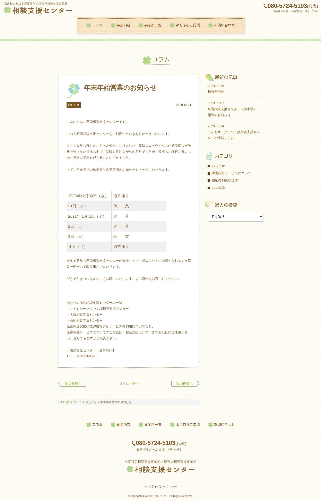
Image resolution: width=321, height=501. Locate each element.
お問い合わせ (224, 25)
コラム (97, 25)
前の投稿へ (73, 384)
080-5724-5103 (293, 6)
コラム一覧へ (129, 383)
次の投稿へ (184, 384)
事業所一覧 (153, 25)
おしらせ (73, 105)
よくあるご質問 (188, 25)
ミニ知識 (218, 187)
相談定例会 (216, 92)
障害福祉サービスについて (231, 173)
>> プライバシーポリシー (160, 486)
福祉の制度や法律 (225, 180)
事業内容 (123, 25)
